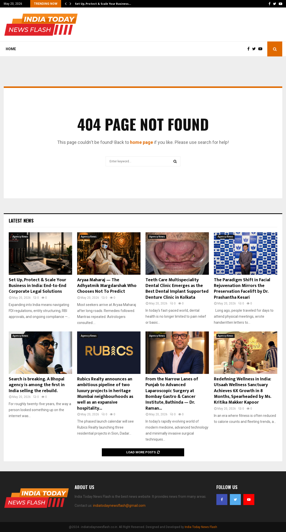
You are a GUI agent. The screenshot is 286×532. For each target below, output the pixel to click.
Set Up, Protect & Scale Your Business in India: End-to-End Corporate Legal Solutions (37, 285)
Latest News (21, 220)
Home (11, 49)
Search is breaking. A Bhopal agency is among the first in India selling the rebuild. (37, 385)
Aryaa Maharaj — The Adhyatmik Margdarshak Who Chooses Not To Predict (107, 285)
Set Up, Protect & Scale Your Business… (103, 3)
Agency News (20, 236)
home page (141, 142)
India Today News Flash (201, 527)
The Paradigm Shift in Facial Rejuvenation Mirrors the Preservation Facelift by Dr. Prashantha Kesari (242, 288)
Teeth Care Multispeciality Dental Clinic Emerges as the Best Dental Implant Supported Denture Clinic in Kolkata (177, 288)
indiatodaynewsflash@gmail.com (119, 506)
